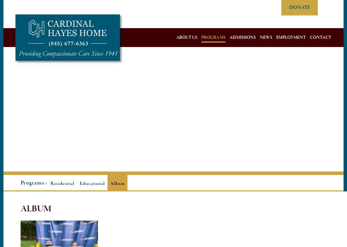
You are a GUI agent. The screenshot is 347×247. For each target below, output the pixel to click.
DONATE (299, 7)
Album (117, 183)
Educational (92, 183)
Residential (62, 183)
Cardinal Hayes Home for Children (67, 37)
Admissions (243, 37)
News (266, 37)
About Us (186, 37)
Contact (320, 37)
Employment (291, 37)
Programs (213, 37)
